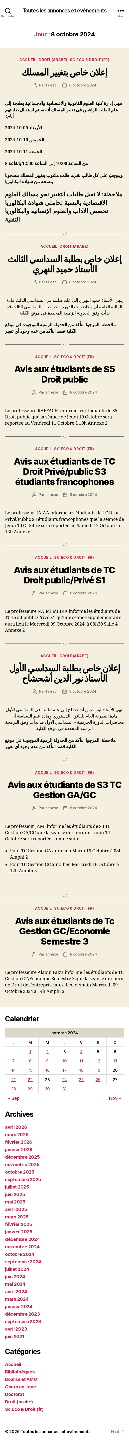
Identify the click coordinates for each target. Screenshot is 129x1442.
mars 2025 (17, 1216)
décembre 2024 (22, 1239)
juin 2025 (15, 1194)
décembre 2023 (22, 1314)
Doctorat (14, 1394)
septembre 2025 (23, 1179)
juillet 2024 (17, 1269)
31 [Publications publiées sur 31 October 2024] (64, 1088)
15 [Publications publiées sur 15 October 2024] (30, 1070)
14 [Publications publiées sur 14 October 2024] (13, 1070)
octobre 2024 (19, 1254)
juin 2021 (14, 1336)
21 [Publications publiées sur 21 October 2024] (13, 1079)
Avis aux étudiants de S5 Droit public (64, 374)
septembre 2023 (23, 1321)
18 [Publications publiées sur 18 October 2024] (81, 1070)
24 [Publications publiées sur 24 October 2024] (64, 1079)
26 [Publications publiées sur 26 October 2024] (98, 1079)
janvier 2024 (18, 1306)
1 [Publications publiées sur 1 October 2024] (30, 1051)
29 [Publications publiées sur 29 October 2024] (30, 1088)
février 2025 (18, 1224)
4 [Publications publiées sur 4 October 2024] (81, 1051)
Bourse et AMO (21, 1379)
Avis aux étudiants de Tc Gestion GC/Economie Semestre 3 (64, 931)
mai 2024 (15, 1284)
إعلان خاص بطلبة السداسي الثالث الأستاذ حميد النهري (64, 264)
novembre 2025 (22, 1164)
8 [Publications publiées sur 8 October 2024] (30, 1060)
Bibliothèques (20, 1371)
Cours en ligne (20, 1386)
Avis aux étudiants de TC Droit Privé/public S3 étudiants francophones (64, 471)
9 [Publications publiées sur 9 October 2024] (47, 1060)
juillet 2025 (17, 1187)
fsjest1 (51, 85)
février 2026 (18, 1142)
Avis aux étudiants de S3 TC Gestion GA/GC (64, 790)
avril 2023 (16, 1329)
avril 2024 (16, 1291)
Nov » (115, 1098)
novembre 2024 (22, 1246)
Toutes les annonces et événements (64, 10)
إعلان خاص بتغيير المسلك (64, 72)
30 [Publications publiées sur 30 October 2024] (47, 1088)
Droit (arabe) (53, 60)
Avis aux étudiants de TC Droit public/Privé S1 (64, 575)
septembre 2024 (23, 1261)
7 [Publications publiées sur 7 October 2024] (13, 1060)
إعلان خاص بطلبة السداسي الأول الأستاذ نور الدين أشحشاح (64, 673)
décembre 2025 (22, 1157)
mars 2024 (17, 1299)
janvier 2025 (18, 1231)
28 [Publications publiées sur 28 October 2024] (13, 1088)
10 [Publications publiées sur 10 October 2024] (64, 1060)
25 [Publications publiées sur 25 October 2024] (81, 1079)
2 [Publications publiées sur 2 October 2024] (47, 1051)
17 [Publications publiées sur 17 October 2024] (64, 1070)
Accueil (27, 60)
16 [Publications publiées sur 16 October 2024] (47, 1070)
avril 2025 (16, 1209)
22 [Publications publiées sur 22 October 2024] (30, 1079)
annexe (51, 392)
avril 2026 (16, 1127)
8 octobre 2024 (82, 85)
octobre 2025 (19, 1172)
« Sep (14, 1098)
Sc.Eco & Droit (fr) (90, 60)
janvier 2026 (18, 1149)
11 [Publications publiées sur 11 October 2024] (81, 1060)
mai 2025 (15, 1201)
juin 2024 (15, 1276)
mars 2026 (17, 1134)
